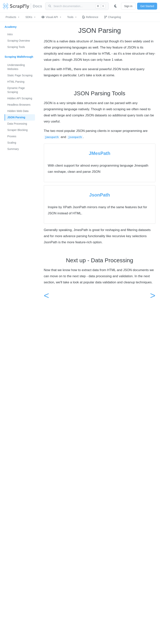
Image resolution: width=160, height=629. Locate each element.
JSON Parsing (16, 117)
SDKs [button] (28, 17)
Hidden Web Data (17, 111)
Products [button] (11, 17)
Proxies (11, 136)
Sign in (128, 6)
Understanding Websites (16, 67)
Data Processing (17, 123)
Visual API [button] (49, 17)
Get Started (147, 6)
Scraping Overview (18, 40)
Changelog (112, 17)
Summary (13, 148)
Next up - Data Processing (99, 260)
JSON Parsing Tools (99, 93)
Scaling (11, 142)
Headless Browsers (19, 104)
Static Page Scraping (19, 75)
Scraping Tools (16, 47)
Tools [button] (70, 17)
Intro (10, 34)
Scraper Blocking (17, 130)
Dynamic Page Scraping (16, 90)
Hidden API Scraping (19, 98)
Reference (90, 17)
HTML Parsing (15, 81)
